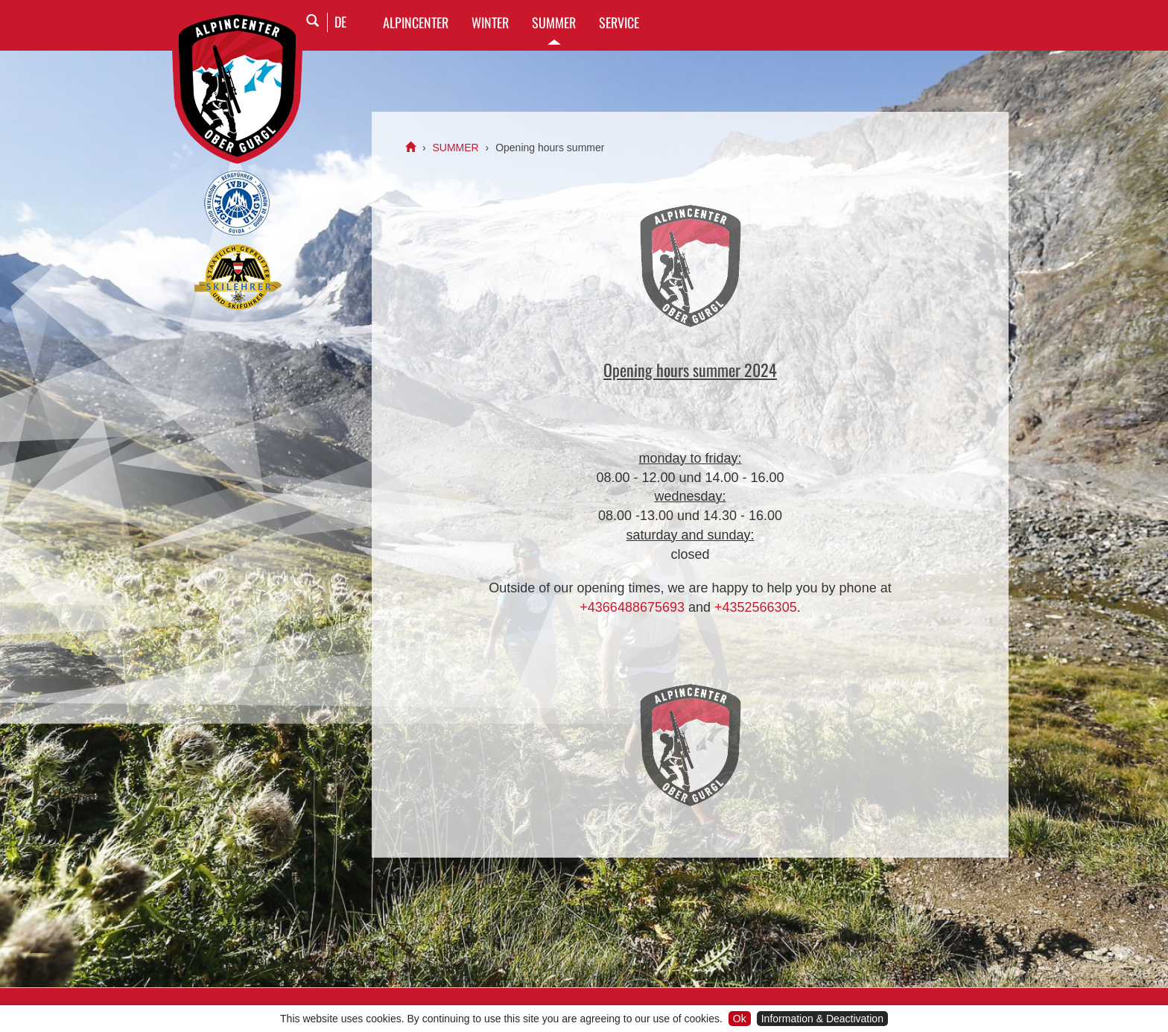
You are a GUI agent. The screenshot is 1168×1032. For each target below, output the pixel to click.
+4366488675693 (632, 607)
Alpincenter (415, 22)
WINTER (490, 22)
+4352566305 (755, 607)
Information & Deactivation (822, 1019)
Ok (739, 1019)
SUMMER (554, 22)
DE (340, 21)
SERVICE (619, 22)
